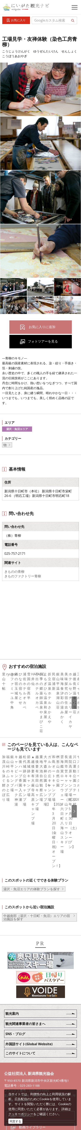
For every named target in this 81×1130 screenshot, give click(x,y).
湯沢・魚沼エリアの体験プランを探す (31, 830)
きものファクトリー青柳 (22, 576)
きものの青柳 (14, 571)
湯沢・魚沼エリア (17, 429)
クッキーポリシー (20, 1114)
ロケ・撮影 (27, 1079)
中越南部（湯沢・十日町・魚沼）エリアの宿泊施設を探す (36, 858)
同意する (15, 1121)
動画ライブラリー (32, 1068)
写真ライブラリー (32, 1057)
